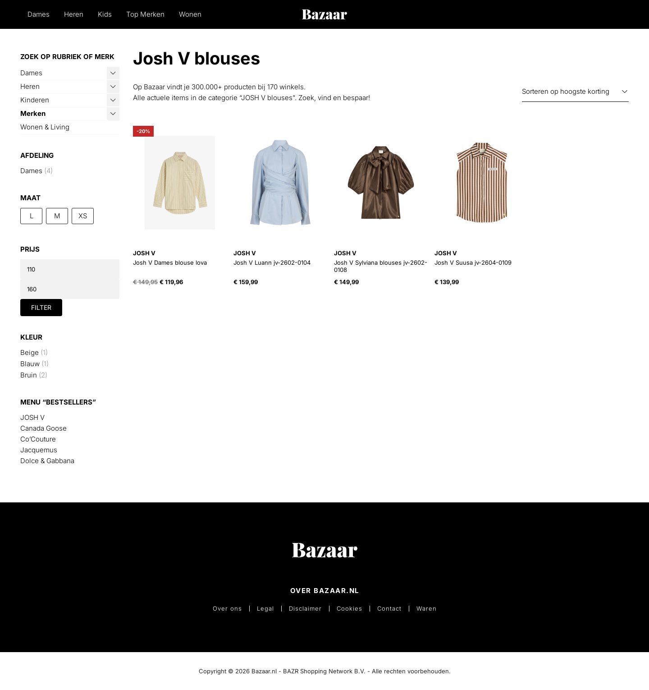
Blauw (30, 363)
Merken (33, 113)
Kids (105, 14)
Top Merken (145, 14)
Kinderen (34, 100)
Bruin (28, 375)
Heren (73, 14)
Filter (41, 307)
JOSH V (32, 417)
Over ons (227, 609)
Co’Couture (38, 439)
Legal (265, 609)
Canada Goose (43, 428)
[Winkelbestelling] (575, 92)
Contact (389, 609)
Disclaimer (305, 609)
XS (82, 216)
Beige (29, 352)
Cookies (349, 609)
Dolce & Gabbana (47, 460)
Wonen (190, 14)
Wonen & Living (44, 127)
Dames (38, 14)
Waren (426, 609)
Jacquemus (38, 450)
